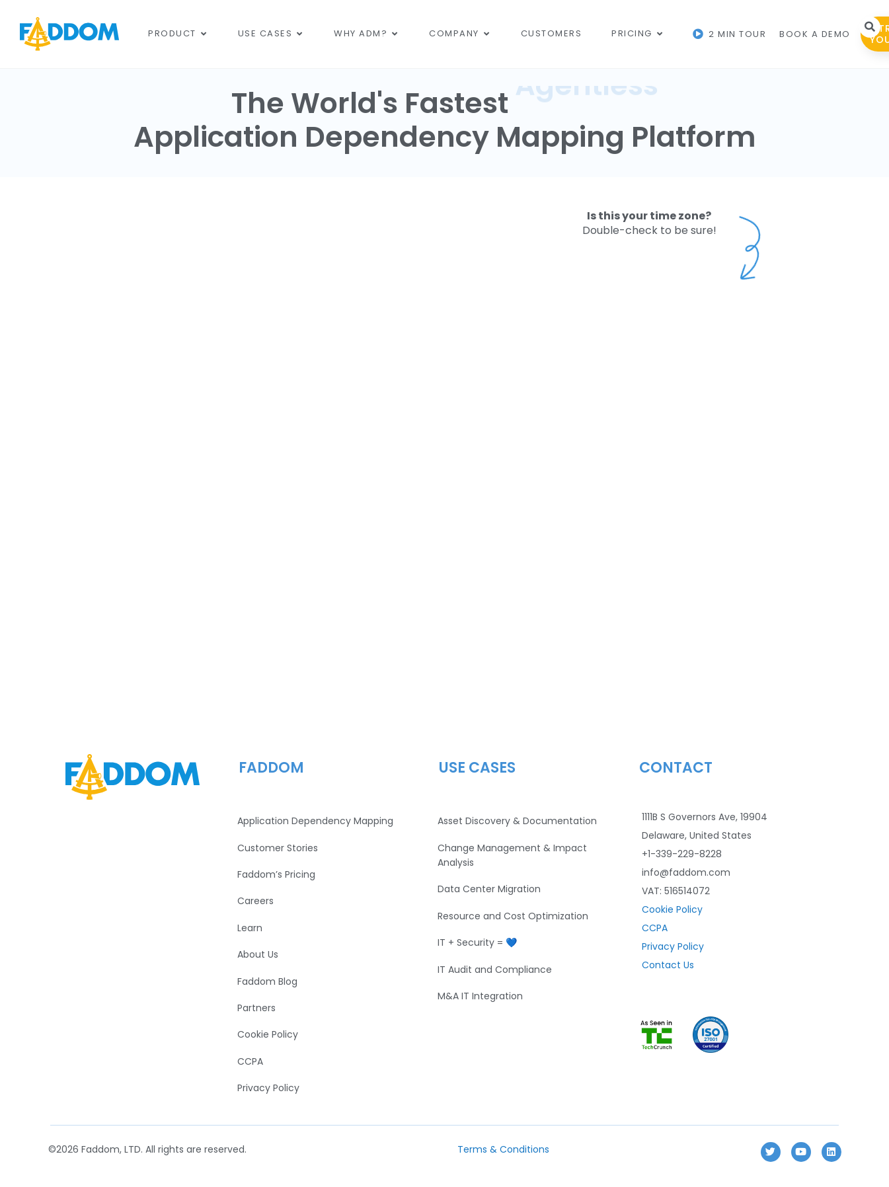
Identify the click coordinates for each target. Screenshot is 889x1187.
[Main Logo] (69, 34)
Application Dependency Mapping (315, 820)
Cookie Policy (267, 1034)
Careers (255, 900)
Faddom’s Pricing (276, 874)
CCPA (250, 1061)
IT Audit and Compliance (495, 969)
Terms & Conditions (503, 1149)
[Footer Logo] (132, 776)
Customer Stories (277, 848)
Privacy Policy (268, 1087)
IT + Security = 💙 (477, 942)
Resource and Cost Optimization (513, 916)
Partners (256, 1008)
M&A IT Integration (480, 996)
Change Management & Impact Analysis (512, 855)
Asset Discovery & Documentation (517, 820)
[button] (869, 27)
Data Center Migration (489, 889)
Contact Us (668, 965)
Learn (249, 928)
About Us (257, 954)
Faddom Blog (267, 981)
